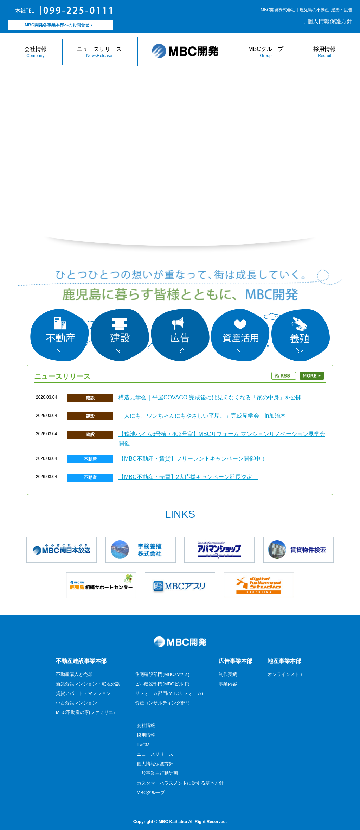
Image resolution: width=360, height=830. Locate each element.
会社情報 (35, 52)
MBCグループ (265, 52)
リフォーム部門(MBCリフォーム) (169, 693)
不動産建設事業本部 (81, 661)
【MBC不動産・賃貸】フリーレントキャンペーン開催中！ (192, 459)
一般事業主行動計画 (157, 773)
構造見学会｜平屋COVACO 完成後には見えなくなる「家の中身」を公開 (210, 397)
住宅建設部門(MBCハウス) (162, 674)
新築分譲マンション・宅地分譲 (88, 683)
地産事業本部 (284, 661)
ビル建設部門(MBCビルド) (162, 683)
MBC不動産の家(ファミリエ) (85, 712)
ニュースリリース (99, 52)
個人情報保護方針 (329, 21)
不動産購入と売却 (74, 674)
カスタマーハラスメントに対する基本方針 (180, 783)
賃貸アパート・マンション (83, 693)
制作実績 (228, 674)
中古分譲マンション (76, 702)
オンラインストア (286, 674)
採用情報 (324, 52)
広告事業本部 (235, 661)
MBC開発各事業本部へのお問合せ (57, 25)
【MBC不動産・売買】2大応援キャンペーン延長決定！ (188, 477)
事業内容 (228, 683)
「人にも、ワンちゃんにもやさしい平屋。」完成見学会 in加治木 (202, 416)
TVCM (143, 744)
